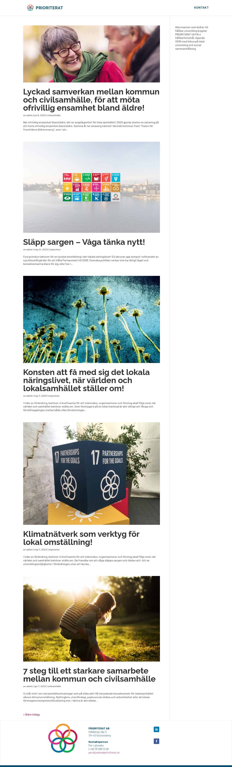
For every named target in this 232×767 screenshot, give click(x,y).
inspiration (55, 249)
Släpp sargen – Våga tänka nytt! (84, 242)
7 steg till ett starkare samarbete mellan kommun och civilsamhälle (89, 675)
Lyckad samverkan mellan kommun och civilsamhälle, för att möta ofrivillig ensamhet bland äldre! (91, 100)
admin (29, 115)
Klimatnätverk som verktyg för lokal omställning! (81, 538)
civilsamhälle (54, 115)
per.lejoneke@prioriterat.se (104, 752)
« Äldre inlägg (31, 714)
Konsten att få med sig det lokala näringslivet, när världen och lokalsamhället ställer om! (86, 380)
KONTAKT (201, 8)
